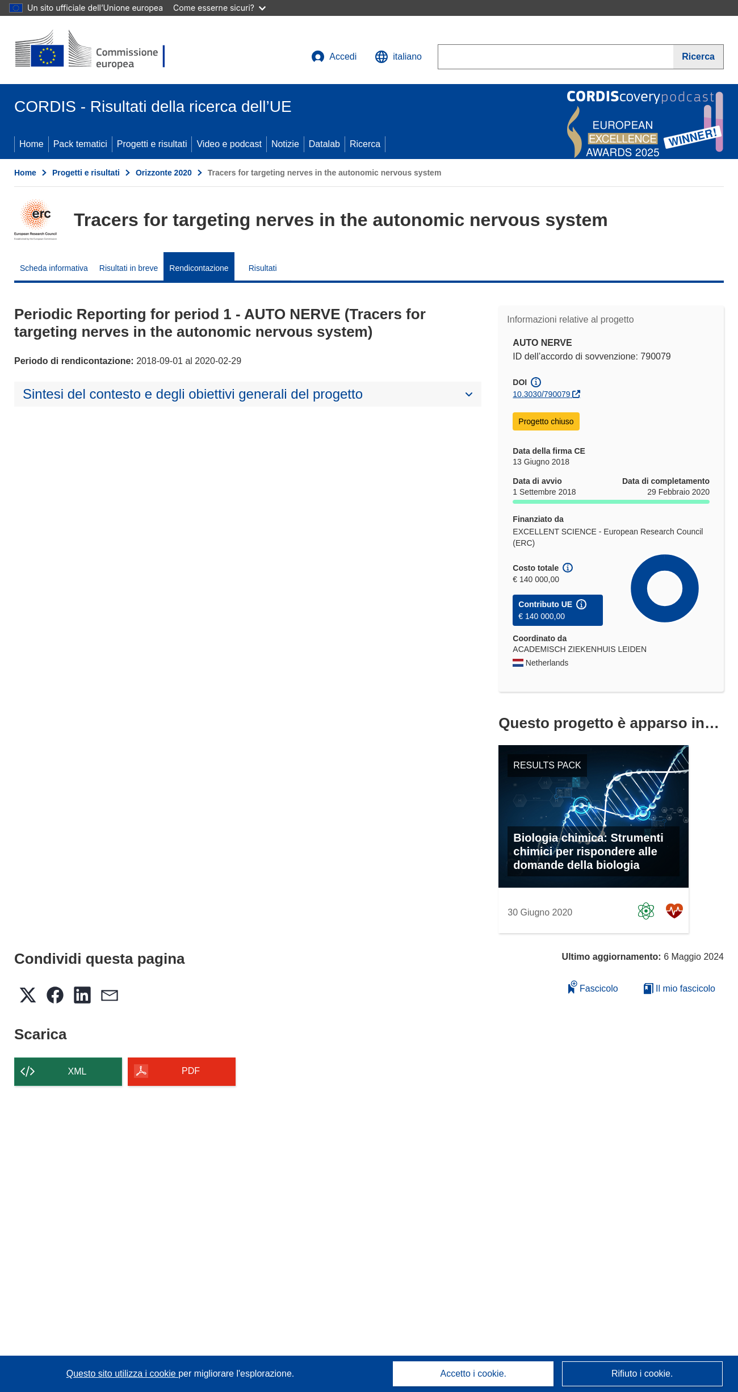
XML (77, 1071)
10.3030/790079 (541, 394)
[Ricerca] (698, 56)
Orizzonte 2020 (164, 172)
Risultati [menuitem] (263, 268)
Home (31, 144)
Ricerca (365, 144)
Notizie (285, 144)
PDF (191, 1071)
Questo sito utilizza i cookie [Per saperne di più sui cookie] (122, 1373)
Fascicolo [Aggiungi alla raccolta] (593, 986)
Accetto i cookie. (474, 1373)
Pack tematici (80, 144)
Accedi (334, 57)
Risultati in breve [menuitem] (128, 268)
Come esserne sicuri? (219, 7)
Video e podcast (228, 144)
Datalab (324, 144)
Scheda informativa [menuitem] (54, 268)
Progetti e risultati (152, 144)
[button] (398, 56)
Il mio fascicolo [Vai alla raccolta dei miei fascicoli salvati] (679, 988)
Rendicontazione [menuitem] (198, 268)
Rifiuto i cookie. (642, 1373)
